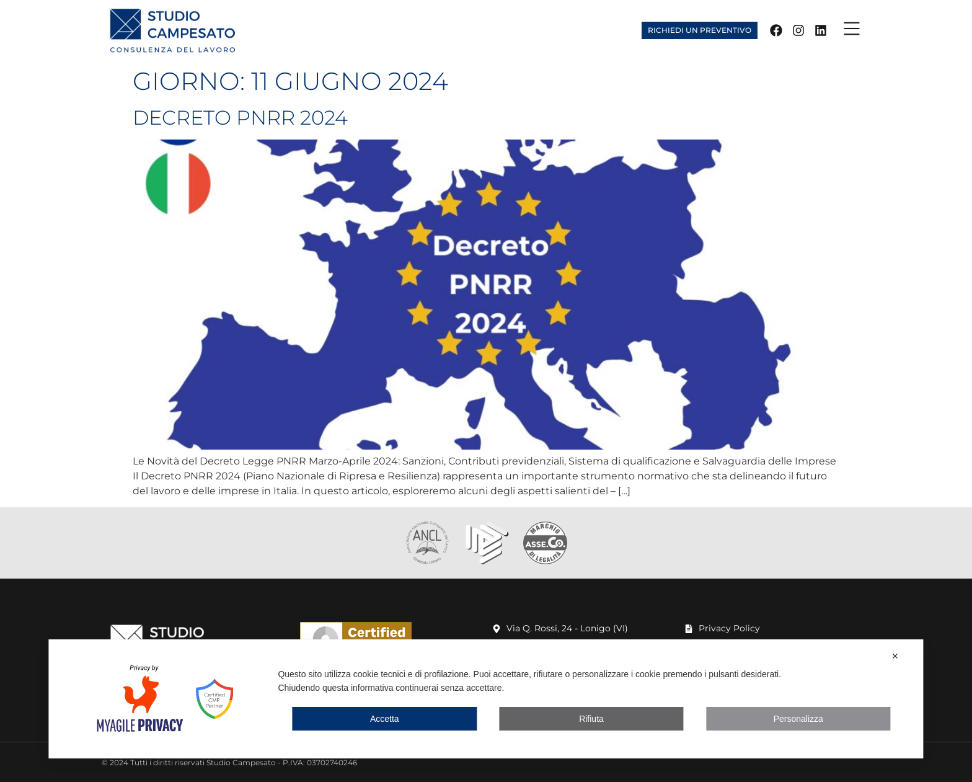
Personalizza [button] (798, 719)
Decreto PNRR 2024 (240, 117)
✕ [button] (895, 656)
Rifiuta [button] (591, 719)
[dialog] (485, 698)
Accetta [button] (384, 719)
